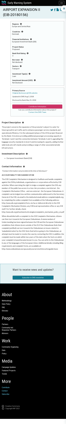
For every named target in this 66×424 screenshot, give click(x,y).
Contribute (6, 387)
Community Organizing (10, 347)
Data (3, 350)
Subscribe (5, 394)
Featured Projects (9, 370)
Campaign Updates (9, 367)
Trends (4, 374)
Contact (5, 391)
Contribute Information (37, 106)
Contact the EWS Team (37, 112)
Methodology (7, 301)
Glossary (5, 311)
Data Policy (6, 304)
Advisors (5, 333)
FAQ (3, 307)
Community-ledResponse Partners (9, 328)
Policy (4, 353)
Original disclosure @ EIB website (24, 93)
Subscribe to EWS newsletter (33, 278)
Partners (5, 324)
